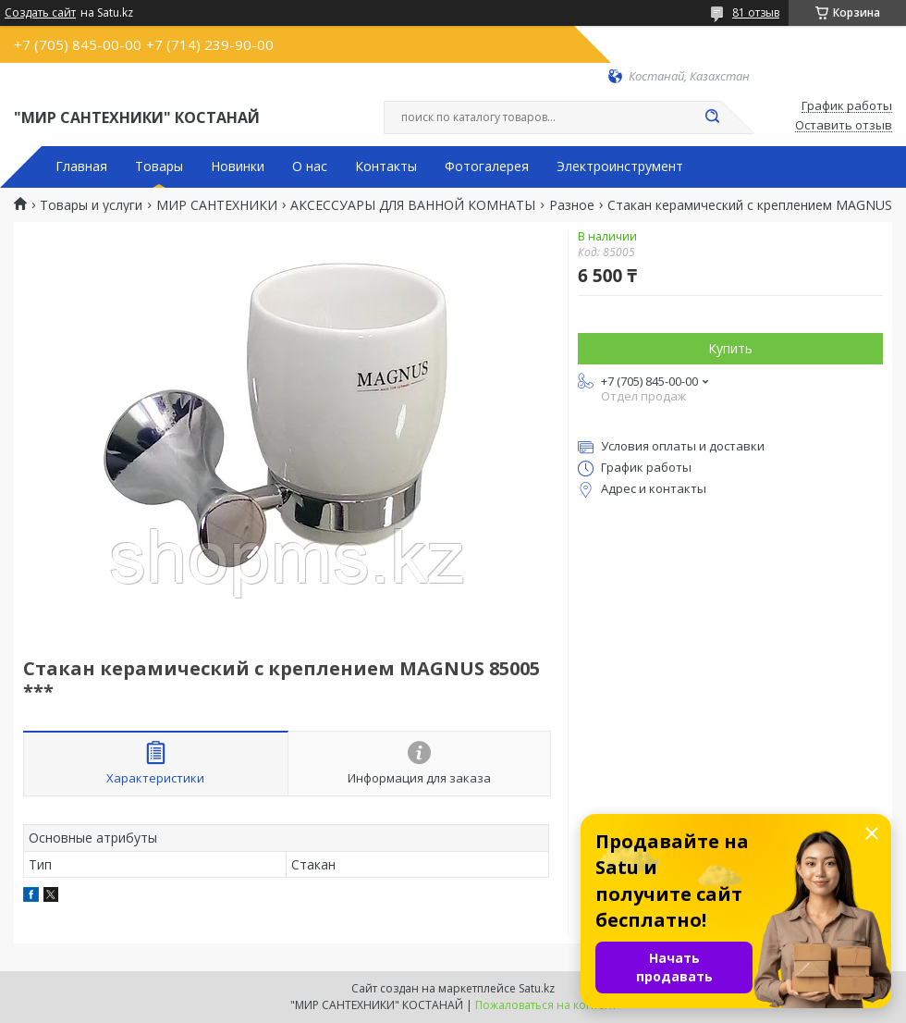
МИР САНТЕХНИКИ (216, 205)
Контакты (386, 166)
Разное (571, 205)
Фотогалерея (487, 166)
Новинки (237, 166)
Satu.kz (537, 988)
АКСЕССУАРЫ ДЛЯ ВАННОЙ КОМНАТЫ (412, 205)
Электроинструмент (620, 166)
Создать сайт (40, 12)
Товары (159, 166)
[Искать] (711, 117)
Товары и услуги (91, 205)
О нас (309, 166)
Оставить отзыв (843, 125)
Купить (730, 348)
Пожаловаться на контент (546, 1005)
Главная (81, 166)
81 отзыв (755, 12)
